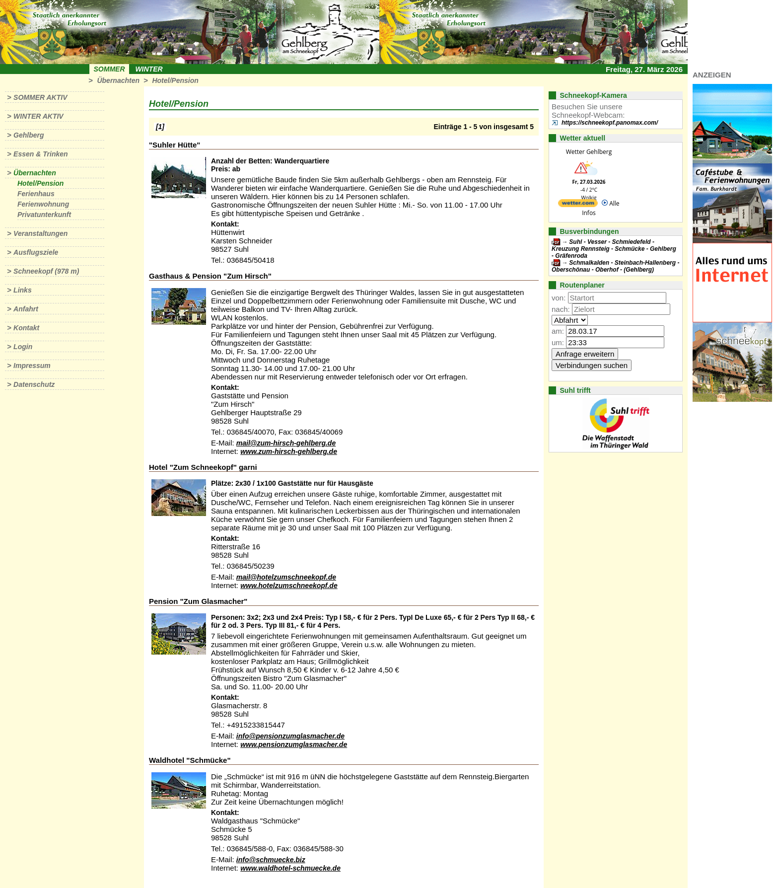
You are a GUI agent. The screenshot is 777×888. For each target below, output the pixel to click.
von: (558, 298)
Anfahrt (25, 309)
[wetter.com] (578, 205)
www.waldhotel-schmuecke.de (290, 868)
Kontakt (26, 328)
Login (22, 347)
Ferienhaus (36, 194)
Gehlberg (28, 135)
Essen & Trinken (40, 154)
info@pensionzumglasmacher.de (290, 736)
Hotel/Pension (175, 80)
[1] (160, 127)
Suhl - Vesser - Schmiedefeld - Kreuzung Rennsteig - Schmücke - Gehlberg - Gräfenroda (614, 248)
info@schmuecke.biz (270, 860)
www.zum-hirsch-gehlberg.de (288, 451)
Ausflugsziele (35, 252)
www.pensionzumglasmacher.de (293, 744)
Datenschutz (34, 384)
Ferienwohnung (43, 204)
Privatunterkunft (44, 215)
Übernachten (118, 80)
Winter (148, 69)
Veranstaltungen (40, 233)
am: (558, 331)
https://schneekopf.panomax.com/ (610, 122)
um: (558, 342)
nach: (561, 309)
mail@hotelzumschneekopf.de (286, 577)
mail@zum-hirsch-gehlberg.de (286, 443)
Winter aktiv (38, 116)
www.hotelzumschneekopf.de (289, 586)
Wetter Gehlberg (589, 152)
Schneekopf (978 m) (46, 271)
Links (22, 290)
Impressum (32, 366)
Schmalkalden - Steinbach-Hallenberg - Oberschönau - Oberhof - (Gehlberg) (615, 266)
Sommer (109, 69)
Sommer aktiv (40, 97)
